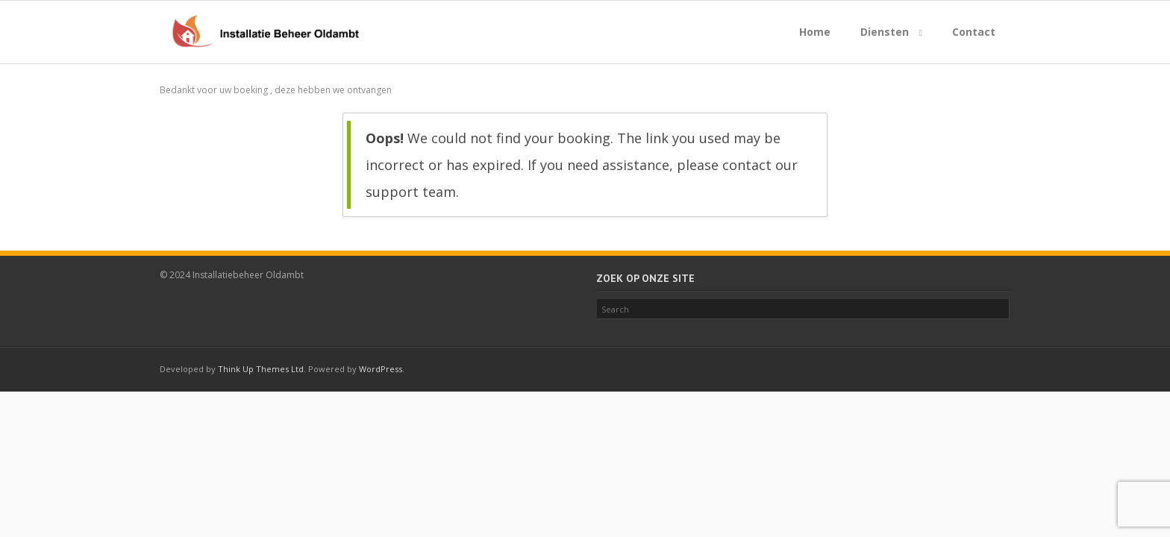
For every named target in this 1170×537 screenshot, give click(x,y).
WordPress (380, 368)
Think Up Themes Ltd (261, 368)
